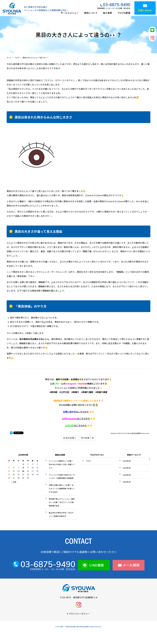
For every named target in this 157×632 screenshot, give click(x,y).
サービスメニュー (70, 12)
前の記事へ (69, 437)
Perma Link (145, 433)
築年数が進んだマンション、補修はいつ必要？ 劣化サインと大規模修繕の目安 (62, 502)
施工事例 (107, 12)
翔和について (91, 12)
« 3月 (13, 481)
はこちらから (76, 411)
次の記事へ (87, 437)
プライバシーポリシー (79, 613)
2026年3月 (127, 468)
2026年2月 (127, 475)
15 (23, 471)
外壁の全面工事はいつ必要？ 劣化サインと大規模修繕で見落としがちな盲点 (62, 488)
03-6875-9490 (116, 4)
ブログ (88, 461)
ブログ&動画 (123, 12)
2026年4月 (127, 461)
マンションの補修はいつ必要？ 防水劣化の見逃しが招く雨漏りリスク (62, 464)
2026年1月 (127, 482)
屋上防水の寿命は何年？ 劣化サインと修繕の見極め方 (61, 514)
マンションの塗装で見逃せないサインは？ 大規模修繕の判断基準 (62, 476)
